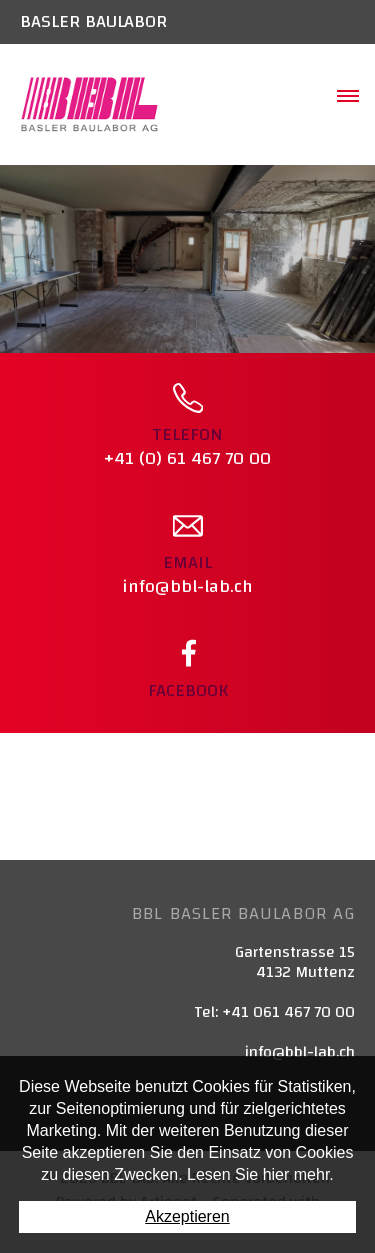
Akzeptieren (187, 1216)
